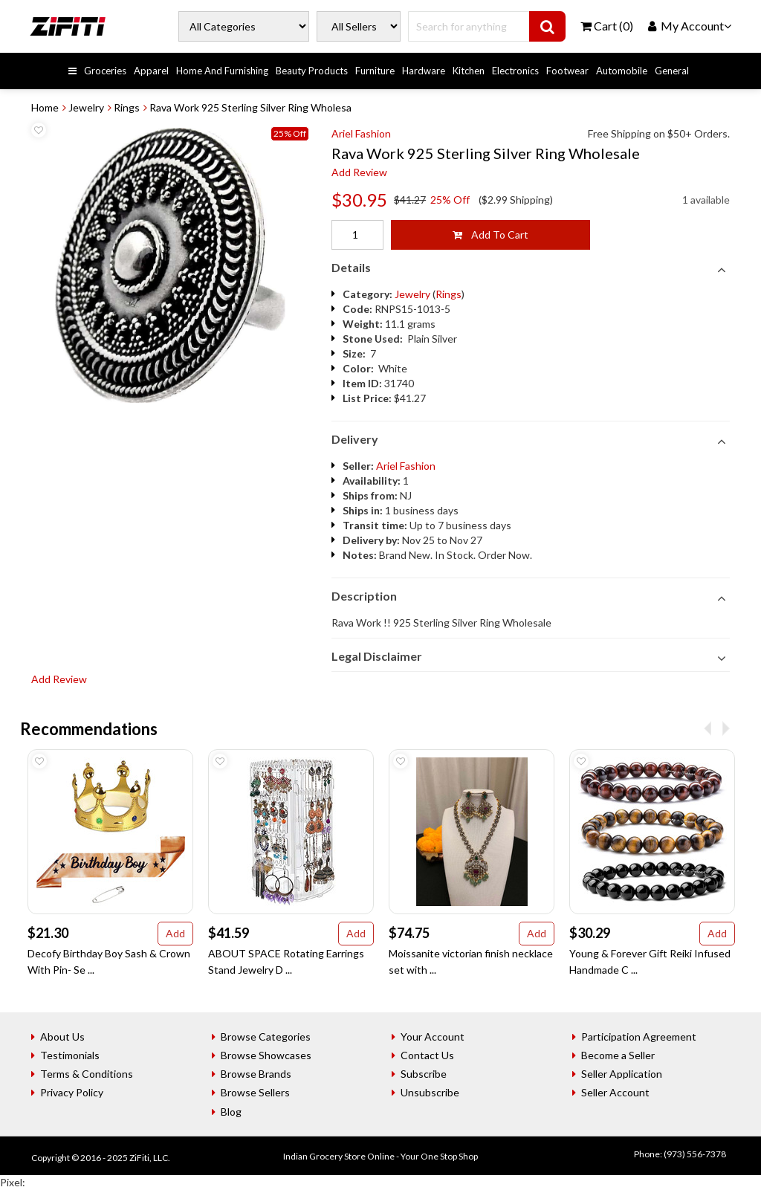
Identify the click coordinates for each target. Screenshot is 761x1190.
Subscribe (424, 1073)
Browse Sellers (255, 1092)
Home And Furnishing (222, 71)
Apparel (151, 71)
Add (175, 933)
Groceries (105, 71)
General (672, 71)
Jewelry (86, 107)
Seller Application (621, 1073)
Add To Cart (490, 234)
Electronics (515, 71)
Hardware (423, 71)
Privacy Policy (71, 1092)
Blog (231, 1111)
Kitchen (469, 71)
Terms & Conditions (86, 1073)
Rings (127, 107)
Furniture (375, 71)
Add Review (359, 172)
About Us (62, 1036)
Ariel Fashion (361, 133)
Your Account (432, 1036)
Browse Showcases (266, 1055)
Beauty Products (312, 71)
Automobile (621, 71)
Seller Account (615, 1092)
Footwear (567, 71)
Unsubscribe (430, 1092)
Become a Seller (618, 1055)
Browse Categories (266, 1036)
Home (45, 107)
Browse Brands (256, 1073)
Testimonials (70, 1055)
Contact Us (427, 1055)
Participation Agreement (638, 1036)
